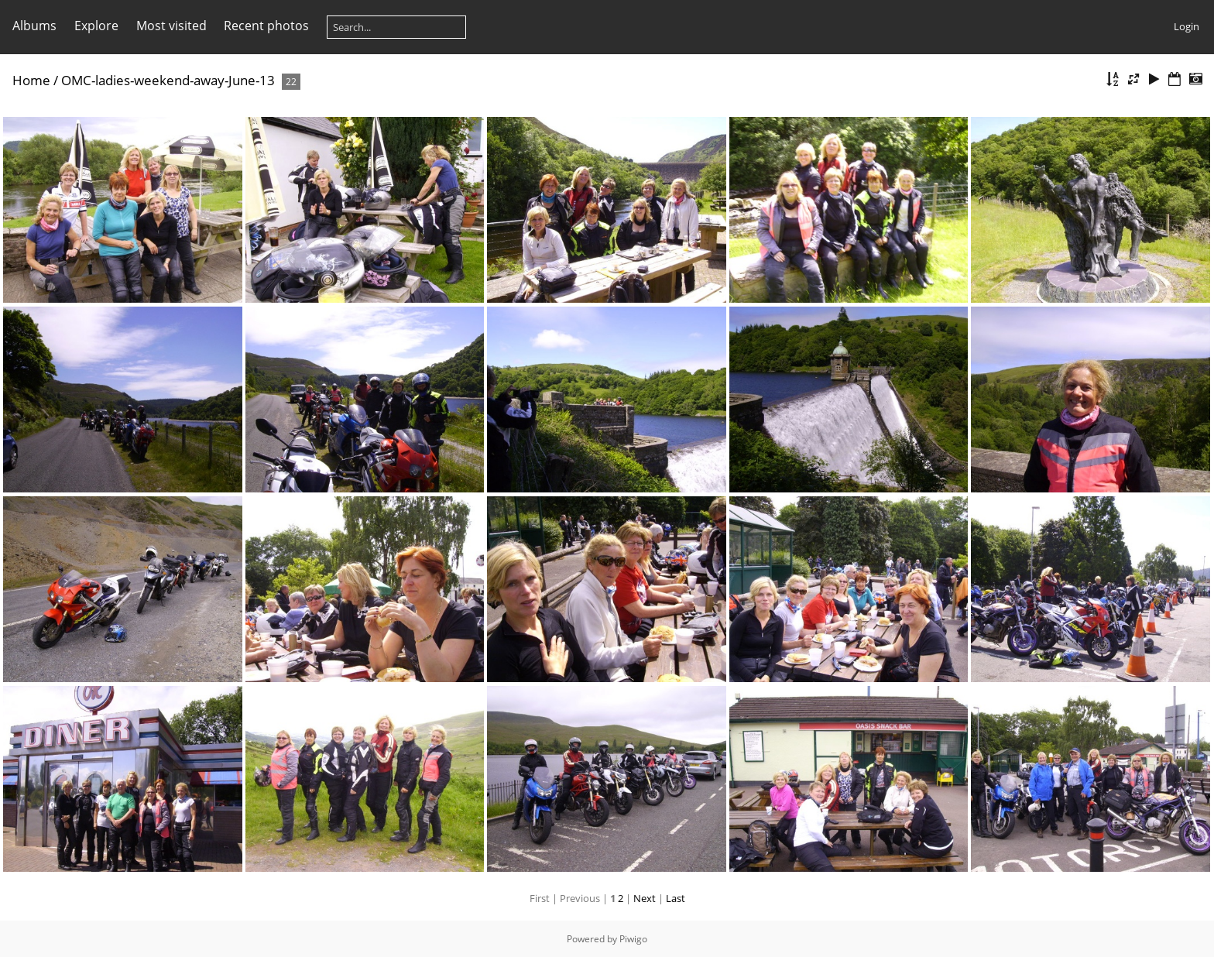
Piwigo (633, 938)
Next (644, 898)
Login (1186, 26)
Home (31, 80)
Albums (34, 25)
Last (675, 898)
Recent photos (266, 25)
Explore (96, 25)
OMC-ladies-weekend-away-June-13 (168, 80)
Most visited (171, 25)
